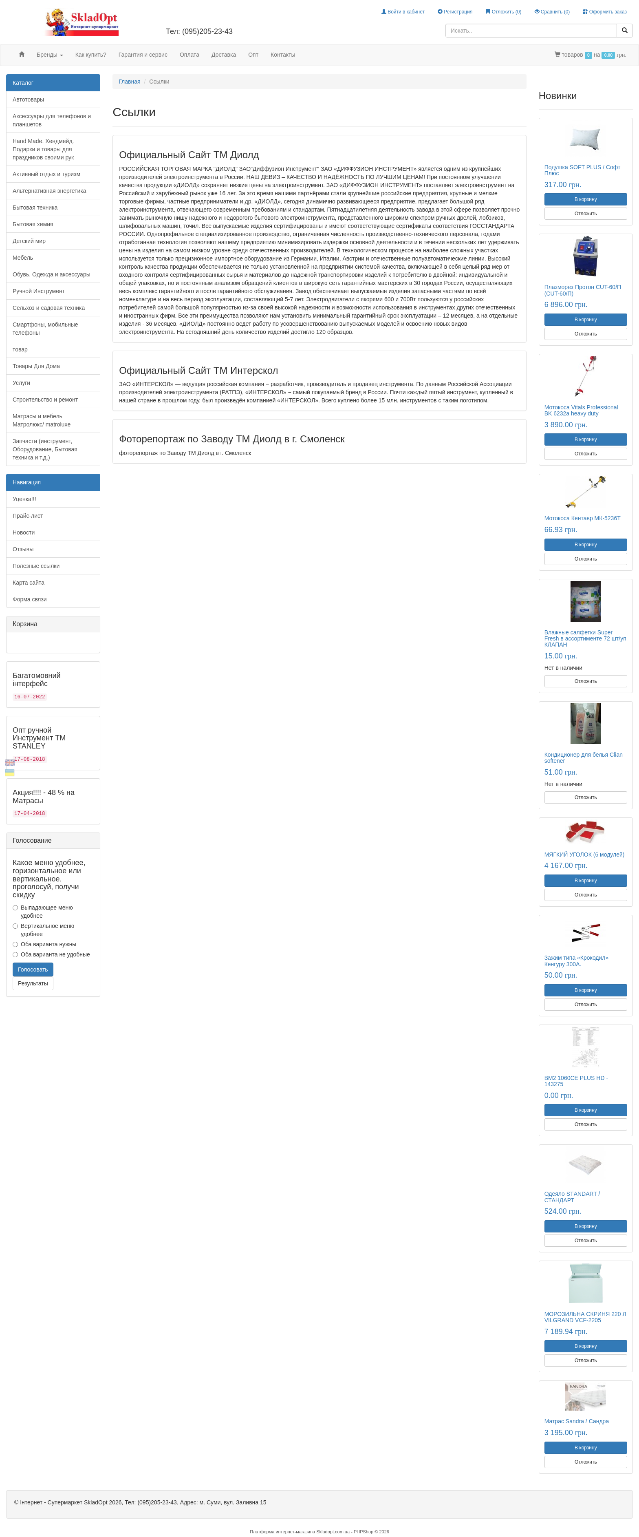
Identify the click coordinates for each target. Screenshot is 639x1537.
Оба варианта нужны (44, 944)
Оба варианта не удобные (51, 954)
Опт (253, 54)
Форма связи (30, 599)
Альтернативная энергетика (49, 191)
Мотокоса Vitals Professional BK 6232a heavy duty (581, 410)
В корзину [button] (586, 199)
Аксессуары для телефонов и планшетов (52, 120)
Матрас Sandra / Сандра (576, 1421)
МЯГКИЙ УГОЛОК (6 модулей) (584, 854)
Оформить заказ (605, 12)
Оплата (189, 54)
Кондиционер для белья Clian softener (583, 757)
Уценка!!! (24, 499)
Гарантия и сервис (143, 54)
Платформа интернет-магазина (282, 1531)
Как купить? (90, 54)
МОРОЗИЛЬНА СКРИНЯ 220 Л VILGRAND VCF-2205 (585, 1317)
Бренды (50, 54)
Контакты (283, 54)
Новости (24, 532)
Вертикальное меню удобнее (43, 930)
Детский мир (29, 241)
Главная (129, 81)
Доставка (224, 54)
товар (20, 349)
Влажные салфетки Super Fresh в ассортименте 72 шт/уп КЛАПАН (585, 638)
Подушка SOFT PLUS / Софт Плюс (582, 170)
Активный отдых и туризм (46, 174)
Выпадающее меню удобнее (43, 911)
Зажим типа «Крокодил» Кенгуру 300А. (576, 960)
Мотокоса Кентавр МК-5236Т (582, 518)
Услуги (21, 383)
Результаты (33, 983)
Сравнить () (552, 12)
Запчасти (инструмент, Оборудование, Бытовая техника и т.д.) (45, 449)
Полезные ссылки (36, 566)
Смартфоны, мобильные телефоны (45, 328)
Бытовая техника (35, 207)
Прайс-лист (28, 515)
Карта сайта (28, 582)
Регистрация (455, 12)
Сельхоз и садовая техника (49, 308)
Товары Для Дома (36, 366)
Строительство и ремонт (45, 399)
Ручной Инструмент (39, 291)
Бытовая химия (33, 224)
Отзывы (23, 549)
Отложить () (503, 12)
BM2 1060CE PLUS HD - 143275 (576, 1081)
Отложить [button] (586, 213)
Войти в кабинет (403, 12)
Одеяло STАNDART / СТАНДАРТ (572, 1196)
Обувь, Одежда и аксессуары (51, 274)
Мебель (23, 257)
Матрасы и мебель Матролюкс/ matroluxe (42, 420)
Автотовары (28, 99)
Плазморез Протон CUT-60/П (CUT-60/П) (582, 290)
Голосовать (33, 969)
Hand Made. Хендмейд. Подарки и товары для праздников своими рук (43, 149)
